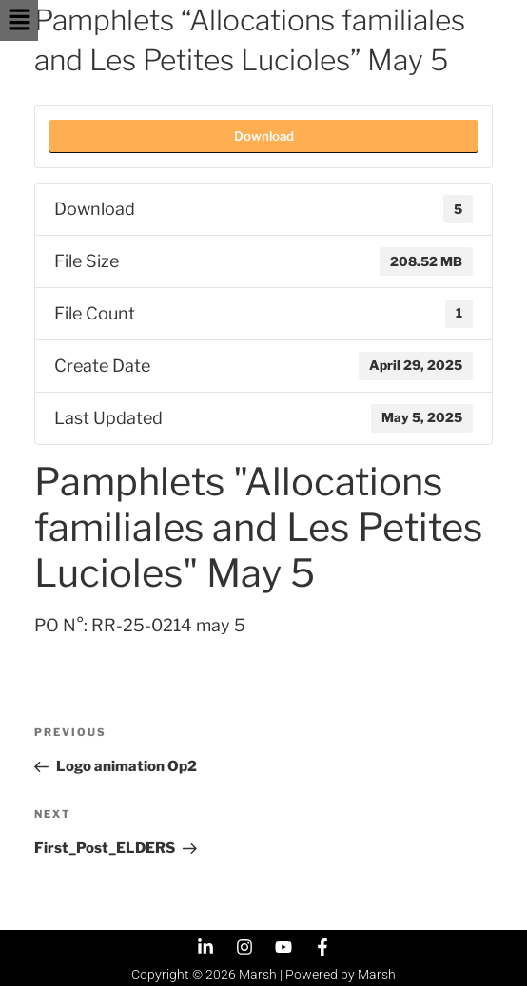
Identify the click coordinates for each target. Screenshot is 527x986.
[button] (19, 20)
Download (264, 136)
